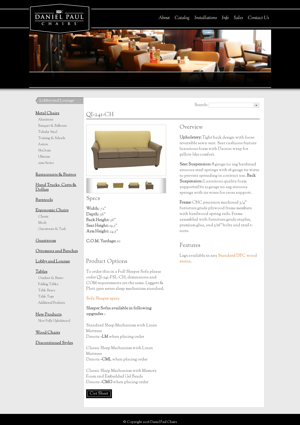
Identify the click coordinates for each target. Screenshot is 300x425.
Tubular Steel (47, 132)
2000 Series (46, 163)
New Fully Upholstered (54, 321)
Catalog (182, 18)
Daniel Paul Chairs (59, 18)
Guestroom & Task (52, 229)
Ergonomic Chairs (52, 210)
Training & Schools (51, 138)
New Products (49, 315)
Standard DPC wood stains (218, 258)
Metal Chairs (47, 113)
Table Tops (46, 296)
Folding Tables (48, 284)
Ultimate (44, 157)
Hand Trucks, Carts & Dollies (56, 187)
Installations (205, 18)
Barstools (44, 200)
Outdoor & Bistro (50, 278)
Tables (41, 272)
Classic (43, 216)
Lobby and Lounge (56, 101)
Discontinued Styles (54, 343)
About (164, 18)
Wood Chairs (48, 333)
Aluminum (45, 119)
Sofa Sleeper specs (102, 299)
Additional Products (51, 303)
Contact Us (258, 18)
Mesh (42, 223)
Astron (43, 144)
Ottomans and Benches (57, 251)
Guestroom (46, 241)
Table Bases (46, 290)
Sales (238, 18)
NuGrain (44, 150)
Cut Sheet (99, 394)
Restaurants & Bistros (56, 175)
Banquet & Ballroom (52, 126)
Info (225, 18)
